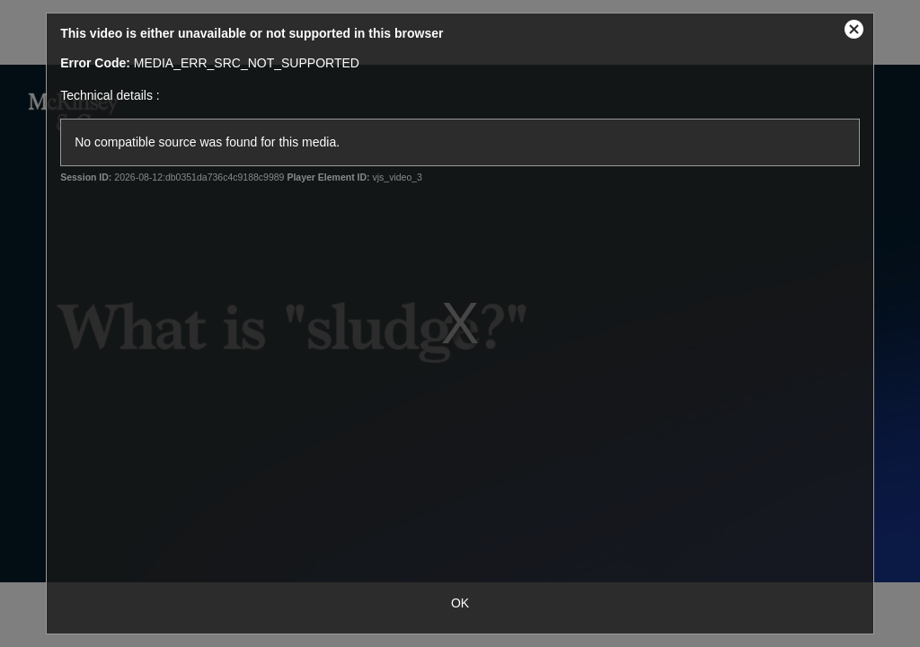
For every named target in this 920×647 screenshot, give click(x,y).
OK (460, 603)
